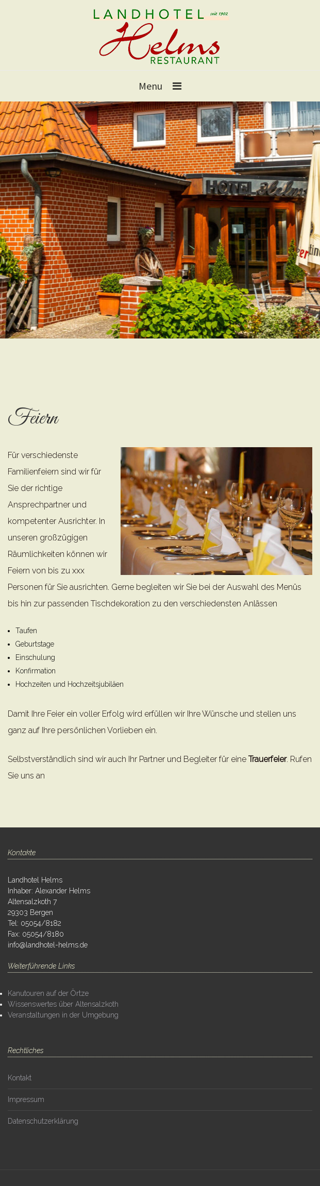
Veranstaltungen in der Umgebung (63, 1015)
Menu (150, 85)
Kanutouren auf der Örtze (48, 993)
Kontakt (19, 1078)
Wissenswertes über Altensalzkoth (63, 1004)
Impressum (26, 1099)
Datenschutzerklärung (43, 1121)
